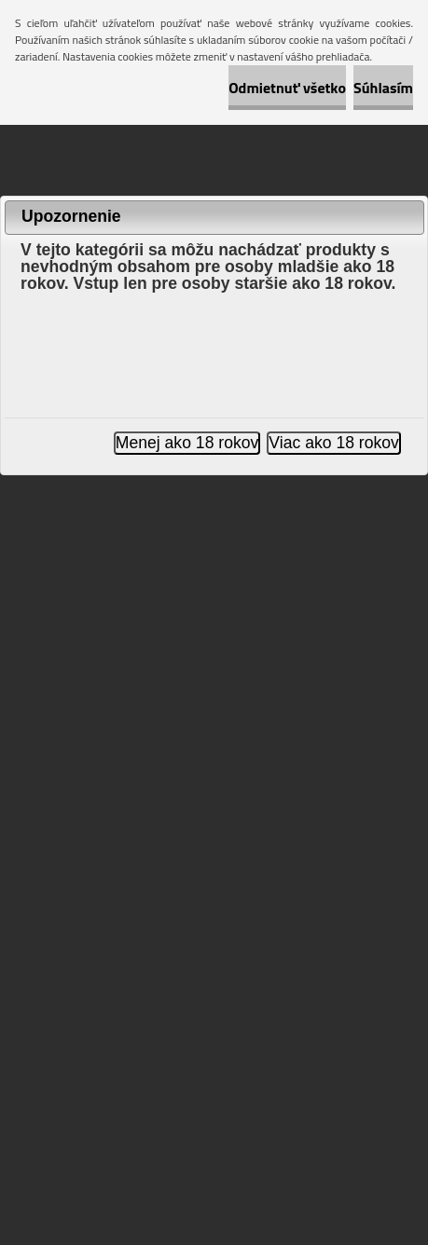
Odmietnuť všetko (287, 87)
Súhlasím (383, 87)
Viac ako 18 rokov (334, 442)
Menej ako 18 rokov (187, 442)
